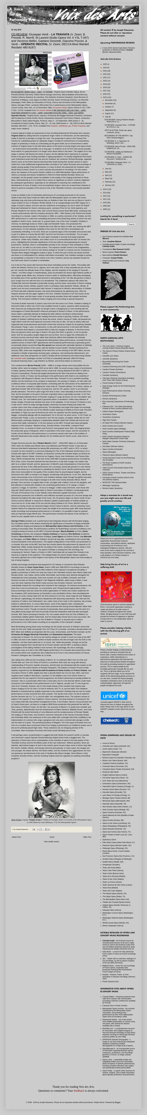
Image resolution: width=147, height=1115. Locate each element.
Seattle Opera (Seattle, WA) (112, 862)
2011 (105, 199)
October (108, 107)
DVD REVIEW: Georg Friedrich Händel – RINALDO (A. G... (120, 121)
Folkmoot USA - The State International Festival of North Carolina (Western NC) (117, 407)
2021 (105, 78)
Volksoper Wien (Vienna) (111, 910)
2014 (105, 189)
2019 (105, 84)
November (109, 104)
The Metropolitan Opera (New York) (115, 899)
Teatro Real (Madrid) (110, 888)
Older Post (87, 837)
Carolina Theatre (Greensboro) (114, 372)
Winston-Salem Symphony (112, 488)
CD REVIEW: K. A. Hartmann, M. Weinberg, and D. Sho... (117, 142)
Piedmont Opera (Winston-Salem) (115, 455)
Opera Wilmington (109, 452)
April (107, 175)
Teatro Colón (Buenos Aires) (113, 873)
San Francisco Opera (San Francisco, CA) (118, 856)
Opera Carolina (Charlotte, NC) (114, 812)
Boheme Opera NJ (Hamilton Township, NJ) (118, 758)
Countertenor (116, 249)
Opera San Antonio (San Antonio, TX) (116, 832)
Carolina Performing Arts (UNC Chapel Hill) (118, 367)
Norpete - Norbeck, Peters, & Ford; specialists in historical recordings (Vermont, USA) (118, 977)
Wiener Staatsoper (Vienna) (112, 926)
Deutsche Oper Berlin (110, 772)
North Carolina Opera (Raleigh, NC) (115, 810)
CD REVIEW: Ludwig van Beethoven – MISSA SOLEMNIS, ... (119, 153)
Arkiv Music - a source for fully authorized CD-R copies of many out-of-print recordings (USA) (119, 954)
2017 (105, 91)
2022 (105, 74)
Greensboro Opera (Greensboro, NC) (116, 784)
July (107, 117)
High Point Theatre (109, 420)
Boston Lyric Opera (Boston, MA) (114, 761)
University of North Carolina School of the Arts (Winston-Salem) (118, 479)
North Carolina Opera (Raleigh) (114, 429)
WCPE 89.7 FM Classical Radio (114, 482)
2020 (105, 81)
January (108, 185)
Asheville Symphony (110, 359)
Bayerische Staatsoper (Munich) (114, 752)
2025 (105, 64)
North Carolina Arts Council (112, 426)
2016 (105, 94)
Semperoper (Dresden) (111, 865)
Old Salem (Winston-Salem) (113, 446)
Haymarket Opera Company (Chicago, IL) (118, 786)
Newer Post (16, 837)
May (107, 172)
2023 (105, 71)
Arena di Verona (108, 743)
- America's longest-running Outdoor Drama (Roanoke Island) (118, 347)
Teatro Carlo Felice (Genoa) (112, 870)
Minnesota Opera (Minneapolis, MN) (116, 801)
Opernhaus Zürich (109, 840)
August (108, 113)
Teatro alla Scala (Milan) (111, 868)
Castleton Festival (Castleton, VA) (115, 763)
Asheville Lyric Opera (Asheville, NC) (116, 746)
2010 (105, 203)
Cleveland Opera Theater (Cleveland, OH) (118, 769)
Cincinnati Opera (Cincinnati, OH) (115, 766)
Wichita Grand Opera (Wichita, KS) (115, 923)
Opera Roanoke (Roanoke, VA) (114, 829)
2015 (105, 97)
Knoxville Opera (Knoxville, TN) (114, 792)
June (107, 169)
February (108, 182)
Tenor (111, 242)
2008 (105, 209)
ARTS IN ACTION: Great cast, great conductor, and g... (118, 131)
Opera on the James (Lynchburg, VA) (116, 823)
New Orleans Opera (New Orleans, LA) (117, 807)
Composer (112, 258)
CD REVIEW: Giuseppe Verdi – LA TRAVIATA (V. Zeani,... (118, 163)
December (109, 100)
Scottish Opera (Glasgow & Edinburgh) (117, 859)
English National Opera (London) (114, 775)
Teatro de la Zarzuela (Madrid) (113, 876)
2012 (105, 196)
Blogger (117, 1102)
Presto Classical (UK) (110, 982)
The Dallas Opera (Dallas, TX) (113, 897)
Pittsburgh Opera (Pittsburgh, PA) (115, 848)
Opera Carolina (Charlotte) (112, 449)
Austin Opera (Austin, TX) (112, 749)
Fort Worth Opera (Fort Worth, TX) (115, 778)
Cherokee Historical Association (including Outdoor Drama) (118, 379)
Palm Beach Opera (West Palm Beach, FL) (118, 842)
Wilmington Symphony (110, 485)
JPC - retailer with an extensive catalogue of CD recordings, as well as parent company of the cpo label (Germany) (119, 961)
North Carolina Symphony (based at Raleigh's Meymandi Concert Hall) (115, 437)
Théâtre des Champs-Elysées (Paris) (116, 902)
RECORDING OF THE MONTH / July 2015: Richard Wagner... (119, 137)
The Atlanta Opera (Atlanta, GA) (114, 894)
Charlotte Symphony (110, 375)
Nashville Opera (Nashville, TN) (114, 804)
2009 (105, 206)
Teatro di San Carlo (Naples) (113, 879)
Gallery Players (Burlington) (112, 411)
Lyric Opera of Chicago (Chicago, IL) (116, 795)
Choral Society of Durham (112, 383)
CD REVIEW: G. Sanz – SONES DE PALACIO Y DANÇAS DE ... (118, 158)
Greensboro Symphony (111, 417)
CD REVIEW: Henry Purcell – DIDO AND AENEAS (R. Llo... (120, 147)
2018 (105, 87)
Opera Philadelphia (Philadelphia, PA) (116, 826)
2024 (105, 68)
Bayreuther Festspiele (110, 755)
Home (52, 837)
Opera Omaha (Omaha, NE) (113, 820)
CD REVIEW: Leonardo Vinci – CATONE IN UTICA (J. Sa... (120, 126)
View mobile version (51, 842)
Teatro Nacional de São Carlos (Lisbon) (117, 885)
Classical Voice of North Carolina (114, 1006)
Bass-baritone (114, 255)
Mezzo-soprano (114, 252)
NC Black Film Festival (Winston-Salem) (117, 423)
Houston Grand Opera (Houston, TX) (116, 789)
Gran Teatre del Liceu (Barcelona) (115, 781)
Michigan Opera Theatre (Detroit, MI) (116, 798)
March (107, 179)
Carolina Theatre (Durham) (112, 369)
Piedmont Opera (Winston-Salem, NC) (116, 845)
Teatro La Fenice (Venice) (112, 882)
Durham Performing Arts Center (114, 396)
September (109, 110)
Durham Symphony (109, 399)
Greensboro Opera (109, 414)
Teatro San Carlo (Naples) (112, 891)
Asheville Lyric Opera (110, 356)
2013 (105, 193)
